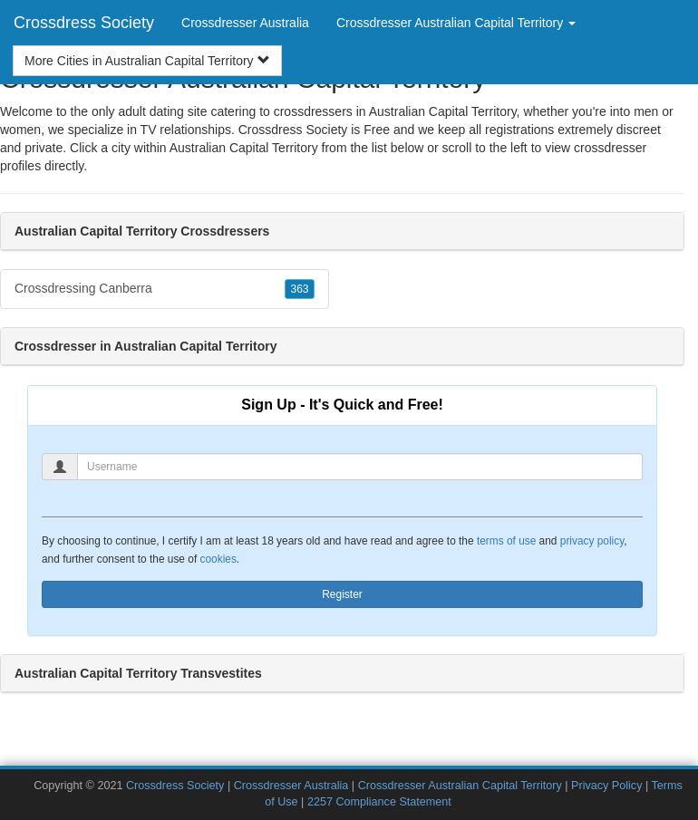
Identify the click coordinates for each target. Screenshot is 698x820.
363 (299, 289)
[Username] (360, 466)
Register (342, 594)
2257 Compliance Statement (379, 802)
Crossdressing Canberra (165, 289)
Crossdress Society (84, 23)
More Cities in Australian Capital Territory (147, 60)
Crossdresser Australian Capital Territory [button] (456, 22)
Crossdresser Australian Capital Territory (460, 785)
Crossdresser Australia (245, 22)
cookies (218, 559)
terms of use (506, 541)
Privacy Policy (606, 785)
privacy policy (592, 541)
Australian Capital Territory (244, 147)
